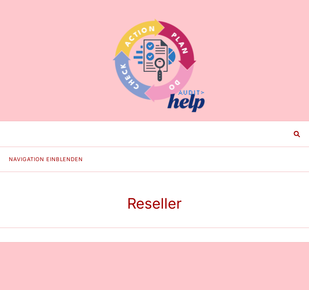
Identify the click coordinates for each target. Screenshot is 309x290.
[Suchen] (148, 134)
